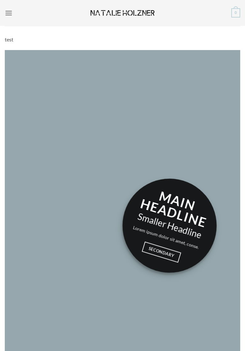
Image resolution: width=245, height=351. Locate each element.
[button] (8, 13)
